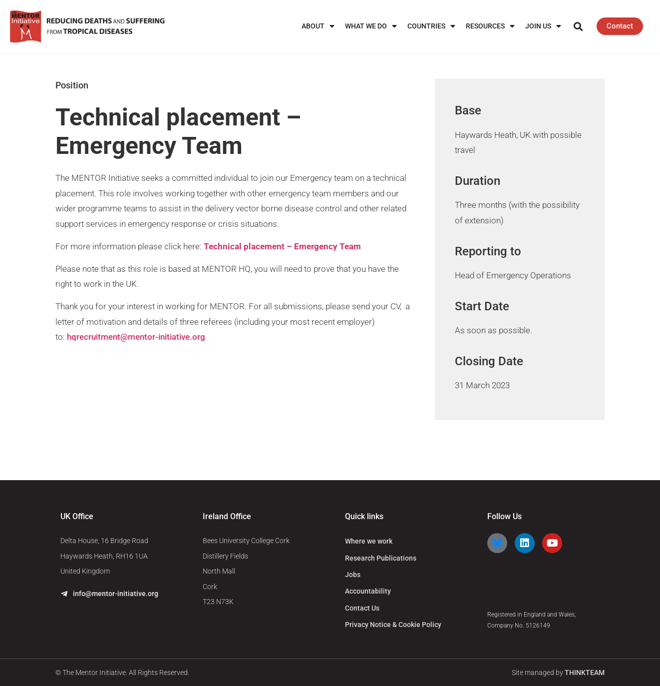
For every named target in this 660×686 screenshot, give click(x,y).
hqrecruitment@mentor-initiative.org (136, 337)
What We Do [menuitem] (371, 26)
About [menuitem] (318, 26)
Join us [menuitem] (543, 26)
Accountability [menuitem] (368, 591)
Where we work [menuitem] (368, 541)
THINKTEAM (585, 673)
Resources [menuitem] (490, 26)
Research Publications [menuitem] (380, 558)
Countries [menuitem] (431, 26)
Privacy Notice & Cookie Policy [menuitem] (393, 625)
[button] (578, 26)
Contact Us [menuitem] (362, 608)
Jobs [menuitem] (352, 575)
